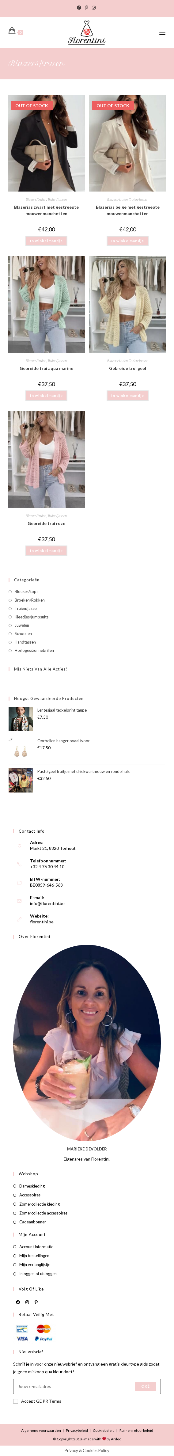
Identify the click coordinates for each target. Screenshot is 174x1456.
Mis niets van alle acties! (40, 669)
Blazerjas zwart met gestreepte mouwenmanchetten (46, 210)
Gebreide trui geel (127, 368)
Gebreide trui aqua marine (46, 368)
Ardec (115, 1439)
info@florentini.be (47, 903)
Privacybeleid (77, 1430)
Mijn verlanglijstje (34, 1264)
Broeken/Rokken (30, 600)
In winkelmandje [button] (46, 395)
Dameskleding (32, 1186)
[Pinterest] (36, 1302)
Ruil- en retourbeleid (136, 1430)
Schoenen (23, 633)
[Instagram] (27, 1302)
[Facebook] (17, 1302)
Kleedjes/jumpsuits (31, 616)
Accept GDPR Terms (37, 1401)
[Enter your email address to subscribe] (87, 1386)
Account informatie (36, 1246)
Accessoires (29, 1194)
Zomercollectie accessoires (43, 1213)
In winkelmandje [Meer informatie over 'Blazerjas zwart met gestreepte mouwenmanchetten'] (46, 240)
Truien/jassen (57, 199)
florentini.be (42, 921)
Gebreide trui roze (46, 523)
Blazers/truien (36, 199)
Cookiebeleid (104, 1430)
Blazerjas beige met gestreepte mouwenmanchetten (128, 210)
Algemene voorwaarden (41, 1430)
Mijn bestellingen (34, 1255)
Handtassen (25, 642)
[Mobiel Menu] (162, 32)
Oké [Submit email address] (145, 1386)
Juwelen (22, 625)
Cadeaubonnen (33, 1221)
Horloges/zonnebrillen (34, 650)
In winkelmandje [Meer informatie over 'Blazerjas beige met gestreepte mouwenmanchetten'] (127, 240)
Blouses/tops (26, 591)
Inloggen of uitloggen (38, 1273)
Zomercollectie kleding (39, 1204)
